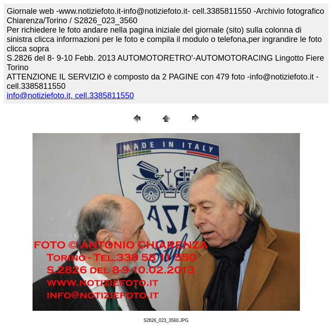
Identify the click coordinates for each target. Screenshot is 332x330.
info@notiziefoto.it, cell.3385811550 (70, 95)
